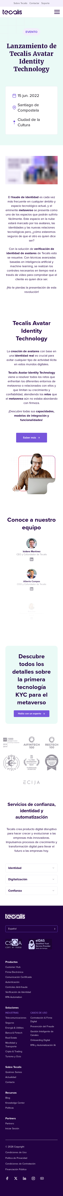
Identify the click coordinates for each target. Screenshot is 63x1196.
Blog (7, 1097)
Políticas (9, 1107)
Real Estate (11, 1037)
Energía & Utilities (14, 1027)
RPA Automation (13, 997)
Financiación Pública (15, 1169)
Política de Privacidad (16, 1158)
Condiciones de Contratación (20, 1163)
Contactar (34, 3)
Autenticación (12, 982)
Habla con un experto (31, 713)
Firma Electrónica (14, 972)
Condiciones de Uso (16, 1152)
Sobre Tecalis (20, 3)
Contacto (10, 1082)
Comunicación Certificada (18, 977)
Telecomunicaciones (15, 1017)
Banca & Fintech (13, 1032)
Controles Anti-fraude (16, 987)
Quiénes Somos (13, 1072)
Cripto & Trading (13, 1051)
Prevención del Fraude (42, 1026)
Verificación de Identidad (18, 992)
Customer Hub (12, 967)
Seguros (9, 1022)
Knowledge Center (15, 1102)
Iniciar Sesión (12, 1128)
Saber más (31, 437)
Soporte (45, 3)
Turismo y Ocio (13, 1056)
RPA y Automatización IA (43, 1045)
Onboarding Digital (40, 1040)
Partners (9, 1123)
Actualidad (10, 1077)
